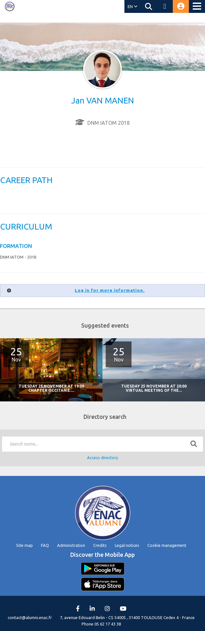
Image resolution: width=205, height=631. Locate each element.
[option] (153, 370)
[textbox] (102, 444)
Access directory (102, 457)
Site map (24, 545)
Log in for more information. (110, 290)
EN (132, 6)
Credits (100, 545)
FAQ (45, 545)
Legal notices (127, 545)
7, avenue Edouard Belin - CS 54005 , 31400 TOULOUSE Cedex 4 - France (127, 617)
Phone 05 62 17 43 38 (101, 624)
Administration (71, 545)
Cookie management (166, 545)
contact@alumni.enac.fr (30, 617)
